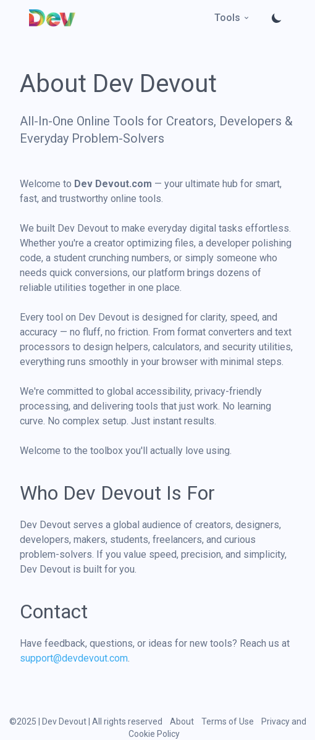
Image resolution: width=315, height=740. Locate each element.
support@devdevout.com (74, 658)
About (182, 721)
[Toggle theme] (277, 18)
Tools (232, 17)
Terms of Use (227, 721)
